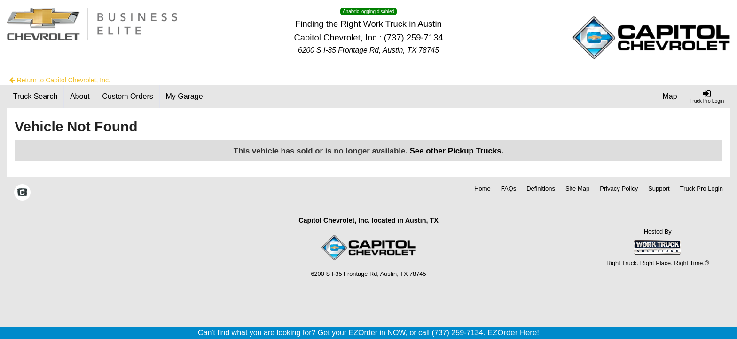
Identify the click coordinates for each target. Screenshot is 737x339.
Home (482, 188)
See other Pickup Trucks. (457, 150)
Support (659, 188)
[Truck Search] (35, 96)
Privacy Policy (619, 188)
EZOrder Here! (513, 332)
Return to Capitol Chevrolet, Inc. (59, 80)
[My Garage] (185, 96)
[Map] (670, 96)
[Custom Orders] (128, 96)
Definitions (540, 188)
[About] (80, 96)
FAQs (509, 188)
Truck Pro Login (701, 188)
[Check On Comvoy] (22, 193)
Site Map (577, 188)
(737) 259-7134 (413, 37)
